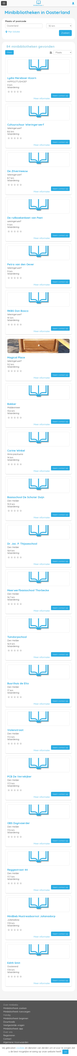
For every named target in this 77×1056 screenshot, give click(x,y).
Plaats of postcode (15, 21)
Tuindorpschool (17, 637)
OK (65, 1052)
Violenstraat (15, 730)
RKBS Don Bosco (17, 310)
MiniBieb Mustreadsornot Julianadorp (31, 916)
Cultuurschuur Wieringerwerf (25, 124)
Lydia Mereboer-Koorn (21, 78)
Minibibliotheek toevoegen (16, 1011)
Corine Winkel (16, 450)
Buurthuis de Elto (18, 683)
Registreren (9, 1035)
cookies (20, 1047)
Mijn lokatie (12, 31)
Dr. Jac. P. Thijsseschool (22, 543)
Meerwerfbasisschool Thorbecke (28, 590)
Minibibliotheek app (13, 1028)
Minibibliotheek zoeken (15, 1008)
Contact (7, 1038)
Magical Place (16, 357)
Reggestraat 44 (17, 869)
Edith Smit (13, 962)
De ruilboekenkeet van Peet (25, 217)
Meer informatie (42, 98)
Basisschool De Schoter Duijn (25, 497)
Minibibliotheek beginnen (15, 1018)
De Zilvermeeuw (17, 171)
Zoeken (65, 32)
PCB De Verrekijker (19, 776)
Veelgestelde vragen (13, 1025)
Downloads (9, 1021)
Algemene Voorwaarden (15, 1042)
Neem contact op (60, 95)
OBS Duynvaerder (18, 823)
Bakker (11, 404)
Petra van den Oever (20, 264)
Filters (9, 52)
